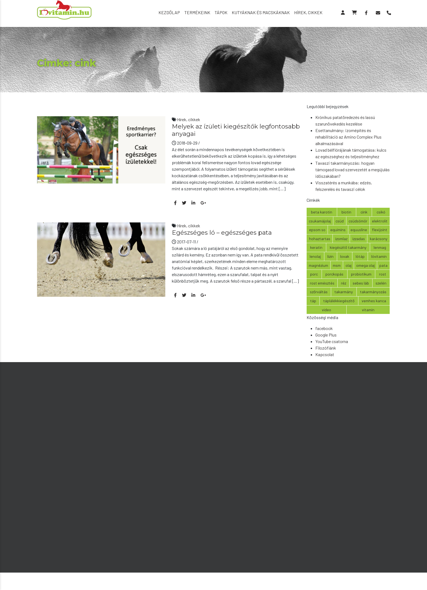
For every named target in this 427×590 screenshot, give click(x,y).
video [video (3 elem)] (326, 309)
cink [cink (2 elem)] (364, 212)
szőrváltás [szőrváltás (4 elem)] (319, 291)
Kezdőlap (169, 12)
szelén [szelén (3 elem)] (381, 283)
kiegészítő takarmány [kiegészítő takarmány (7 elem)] (348, 247)
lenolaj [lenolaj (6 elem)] (315, 256)
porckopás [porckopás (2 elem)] (334, 274)
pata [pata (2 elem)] (383, 265)
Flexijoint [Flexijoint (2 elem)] (379, 229)
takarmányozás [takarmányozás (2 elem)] (373, 291)
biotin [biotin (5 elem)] (346, 212)
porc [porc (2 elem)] (314, 274)
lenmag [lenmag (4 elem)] (380, 247)
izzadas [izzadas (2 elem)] (358, 238)
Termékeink (197, 12)
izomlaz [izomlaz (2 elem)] (341, 238)
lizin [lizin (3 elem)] (330, 256)
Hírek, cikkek (308, 12)
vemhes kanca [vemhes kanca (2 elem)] (374, 300)
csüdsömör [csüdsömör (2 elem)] (358, 221)
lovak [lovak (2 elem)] (344, 256)
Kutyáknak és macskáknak (261, 12)
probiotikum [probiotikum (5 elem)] (361, 274)
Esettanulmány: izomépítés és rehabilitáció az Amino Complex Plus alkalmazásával (348, 137)
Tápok (221, 12)
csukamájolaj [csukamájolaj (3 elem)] (320, 221)
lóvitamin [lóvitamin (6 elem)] (379, 256)
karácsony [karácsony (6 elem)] (379, 238)
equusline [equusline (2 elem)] (358, 229)
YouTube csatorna (331, 341)
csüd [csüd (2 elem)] (339, 221)
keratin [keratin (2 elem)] (316, 247)
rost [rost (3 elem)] (382, 274)
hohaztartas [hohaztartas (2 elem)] (319, 238)
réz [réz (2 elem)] (343, 283)
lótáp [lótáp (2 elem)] (360, 256)
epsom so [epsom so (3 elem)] (317, 229)
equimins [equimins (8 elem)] (338, 229)
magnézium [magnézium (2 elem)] (318, 265)
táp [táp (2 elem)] (313, 300)
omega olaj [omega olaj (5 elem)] (365, 265)
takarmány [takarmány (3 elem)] (343, 291)
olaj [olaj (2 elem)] (349, 265)
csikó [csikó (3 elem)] (381, 212)
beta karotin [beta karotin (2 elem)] (321, 212)
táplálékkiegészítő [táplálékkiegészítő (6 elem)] (339, 300)
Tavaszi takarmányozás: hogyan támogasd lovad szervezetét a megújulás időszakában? (352, 169)
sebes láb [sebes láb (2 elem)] (361, 283)
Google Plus (326, 334)
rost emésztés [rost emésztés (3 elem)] (322, 283)
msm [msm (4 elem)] (337, 265)
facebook (324, 328)
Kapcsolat (324, 354)
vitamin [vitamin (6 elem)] (368, 309)
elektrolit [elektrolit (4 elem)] (380, 221)
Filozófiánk (325, 347)
